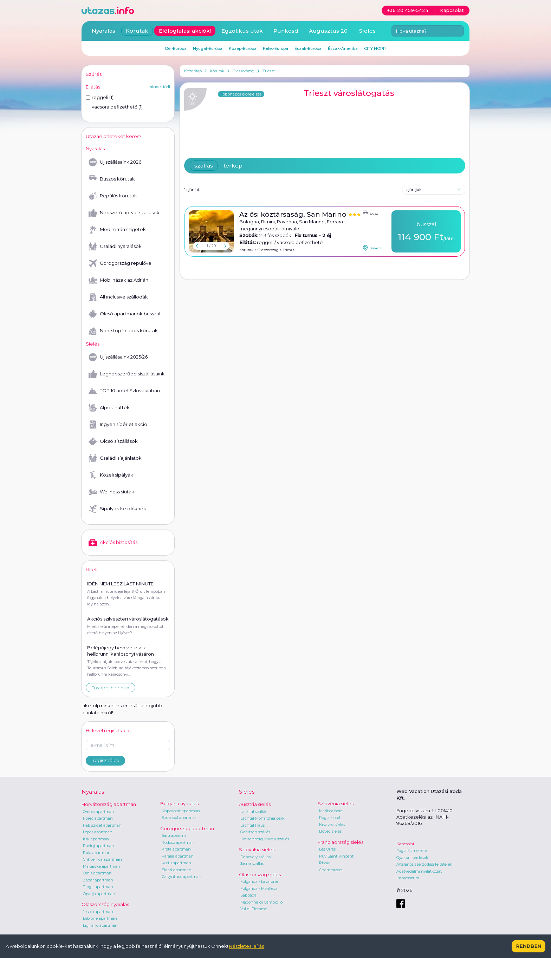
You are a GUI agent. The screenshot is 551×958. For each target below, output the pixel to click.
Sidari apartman (177, 869)
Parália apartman (178, 856)
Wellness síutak (111, 492)
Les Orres (327, 849)
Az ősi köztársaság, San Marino (293, 214)
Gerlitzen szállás (255, 831)
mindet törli (159, 86)
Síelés (367, 30)
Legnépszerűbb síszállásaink (127, 374)
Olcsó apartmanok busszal (124, 314)
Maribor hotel (331, 810)
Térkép (372, 248)
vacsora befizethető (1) (114, 107)
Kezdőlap (193, 70)
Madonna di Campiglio (261, 902)
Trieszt (268, 70)
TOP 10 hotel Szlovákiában (124, 391)
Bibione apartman (100, 918)
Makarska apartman (101, 866)
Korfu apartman (176, 862)
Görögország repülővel (121, 263)
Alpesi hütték (109, 407)
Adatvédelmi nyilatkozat (419, 871)
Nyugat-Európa (207, 48)
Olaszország (243, 70)
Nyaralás (103, 30)
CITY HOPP (375, 48)
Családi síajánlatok (115, 458)
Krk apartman (96, 838)
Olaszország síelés (260, 874)
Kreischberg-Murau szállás (264, 838)
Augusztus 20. (329, 30)
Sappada (248, 895)
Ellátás (93, 87)
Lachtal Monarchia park (262, 818)
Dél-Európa (176, 48)
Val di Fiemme (253, 908)
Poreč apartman (98, 818)
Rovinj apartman (98, 845)
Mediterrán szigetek (117, 229)
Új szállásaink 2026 (115, 162)
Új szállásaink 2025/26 (118, 357)
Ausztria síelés (255, 804)
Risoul (324, 862)
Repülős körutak (113, 196)
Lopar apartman (97, 831)
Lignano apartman (100, 925)
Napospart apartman (181, 810)
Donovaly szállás (255, 856)
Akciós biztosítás (113, 542)
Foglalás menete (411, 850)
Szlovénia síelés (336, 803)
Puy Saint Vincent (336, 856)
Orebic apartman (98, 811)
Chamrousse (330, 869)
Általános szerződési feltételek (424, 864)
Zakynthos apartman (181, 876)
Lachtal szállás (253, 811)
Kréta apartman (176, 849)
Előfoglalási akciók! (185, 30)
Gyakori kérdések (412, 857)
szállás (203, 165)
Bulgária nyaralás (179, 803)
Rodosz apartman (178, 842)
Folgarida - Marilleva (259, 888)
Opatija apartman (99, 893)
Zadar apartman (98, 880)
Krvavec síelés (332, 824)
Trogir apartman (98, 886)
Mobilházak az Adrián (118, 280)
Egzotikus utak (242, 30)
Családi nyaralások (115, 246)
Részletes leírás (246, 946)
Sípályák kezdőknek (117, 509)
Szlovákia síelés (256, 849)
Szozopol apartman (179, 817)
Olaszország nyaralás (105, 904)
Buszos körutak (112, 179)
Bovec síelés (330, 831)
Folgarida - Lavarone (259, 881)
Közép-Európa (243, 48)
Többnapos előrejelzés (241, 94)
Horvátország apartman (109, 804)
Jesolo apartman (98, 911)
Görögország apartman (187, 828)
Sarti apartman (175, 835)
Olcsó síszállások (113, 441)
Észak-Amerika (343, 48)
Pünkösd (285, 30)
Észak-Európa (308, 48)
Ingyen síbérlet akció (118, 424)
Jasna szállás (252, 863)
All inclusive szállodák (118, 297)
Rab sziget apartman (102, 825)
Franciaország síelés (340, 842)
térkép (232, 165)
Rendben (528, 946)
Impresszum (407, 877)
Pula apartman (97, 852)
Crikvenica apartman (102, 859)
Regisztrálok (105, 760)
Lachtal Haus (252, 825)
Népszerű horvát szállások (124, 213)
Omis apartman (97, 873)
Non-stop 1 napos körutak (123, 331)
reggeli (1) (100, 97)
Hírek (92, 569)
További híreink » (110, 687)
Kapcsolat (405, 843)
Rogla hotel (329, 817)
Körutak (217, 70)
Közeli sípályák (111, 475)
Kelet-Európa (275, 48)
